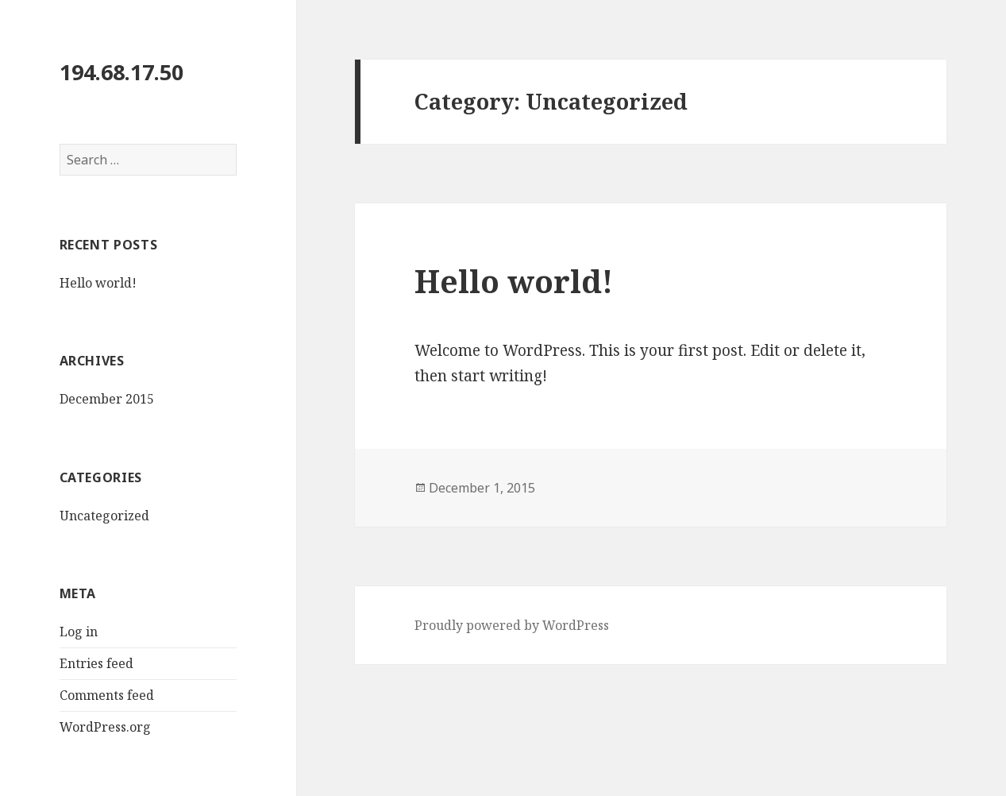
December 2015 (107, 399)
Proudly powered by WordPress (511, 625)
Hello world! (98, 283)
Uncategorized (104, 515)
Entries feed (96, 663)
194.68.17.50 (121, 72)
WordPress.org (105, 727)
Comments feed (107, 695)
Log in (79, 631)
